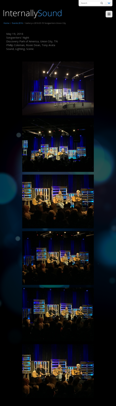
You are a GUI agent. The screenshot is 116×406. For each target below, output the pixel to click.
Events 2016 (17, 23)
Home (6, 23)
